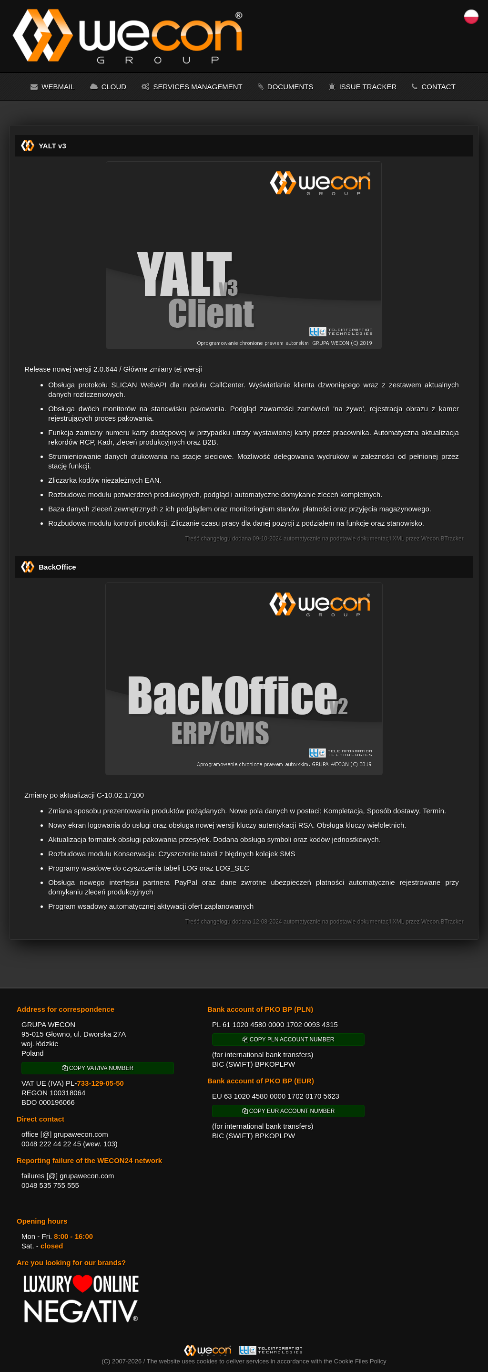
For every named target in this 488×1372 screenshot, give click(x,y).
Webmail (52, 87)
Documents (286, 87)
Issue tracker (363, 87)
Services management (192, 87)
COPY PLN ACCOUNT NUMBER (289, 1039)
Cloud (108, 87)
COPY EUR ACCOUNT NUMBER (288, 1111)
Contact (434, 87)
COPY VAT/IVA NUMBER (97, 1068)
